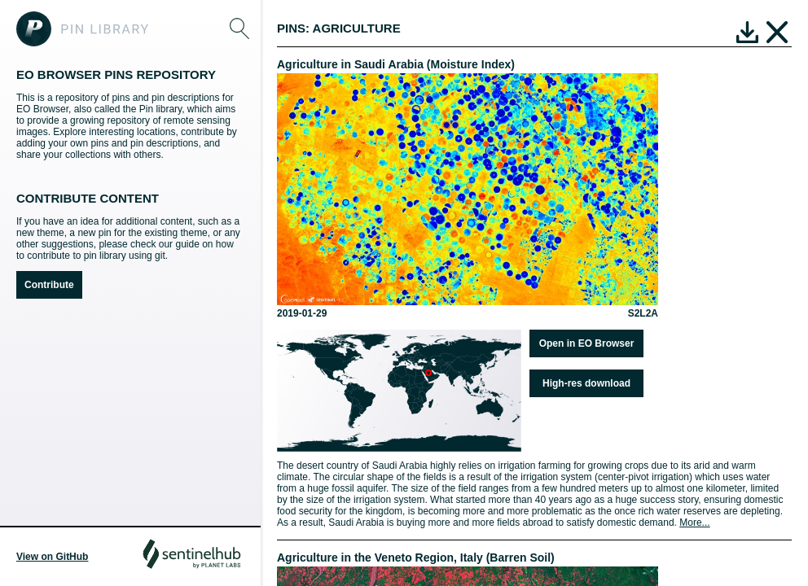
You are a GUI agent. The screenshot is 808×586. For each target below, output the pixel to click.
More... (694, 522)
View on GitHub (52, 556)
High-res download (586, 383)
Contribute (49, 285)
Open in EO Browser (587, 343)
